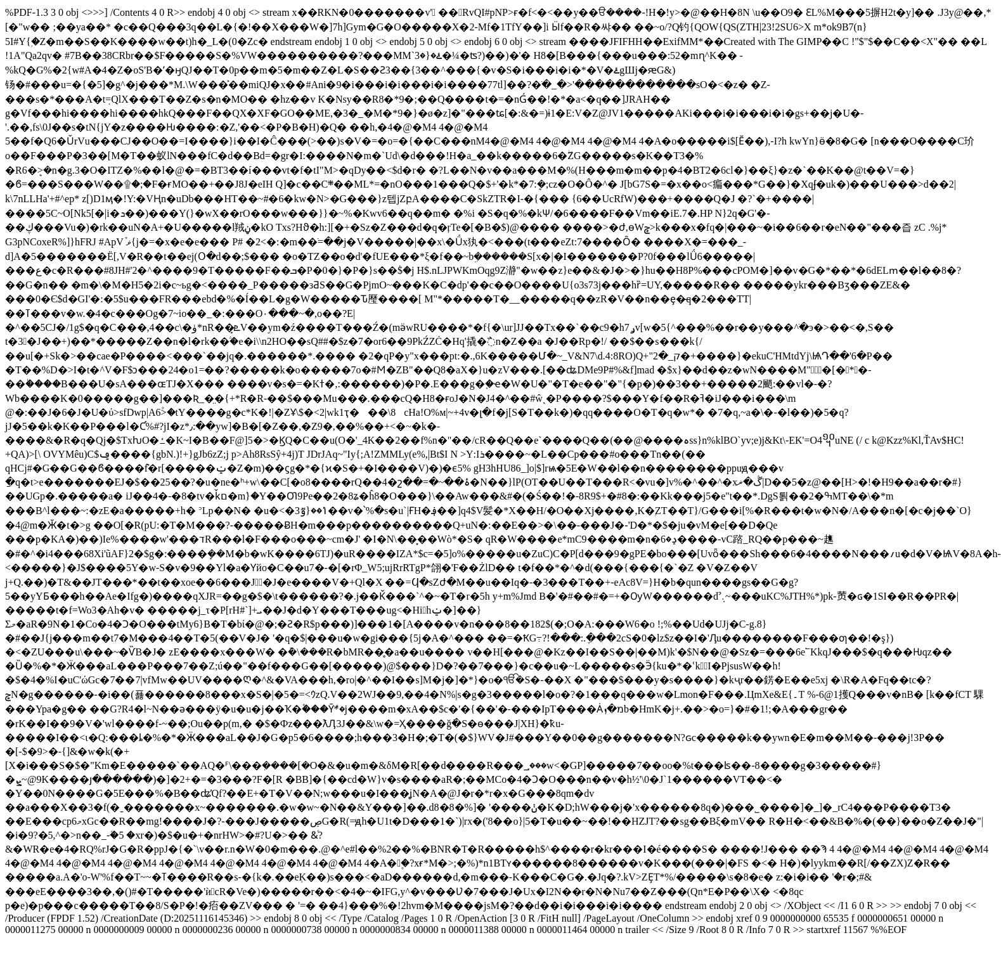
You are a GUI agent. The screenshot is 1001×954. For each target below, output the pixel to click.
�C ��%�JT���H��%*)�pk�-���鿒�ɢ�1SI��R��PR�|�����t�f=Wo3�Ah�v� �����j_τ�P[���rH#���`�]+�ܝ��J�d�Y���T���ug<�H (496, 763)
